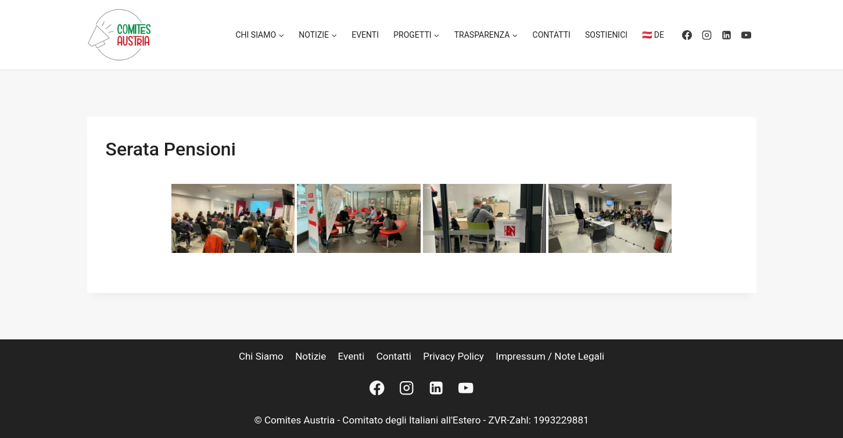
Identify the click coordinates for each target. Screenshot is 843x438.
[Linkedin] (727, 35)
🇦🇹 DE (653, 34)
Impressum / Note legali (550, 356)
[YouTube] (746, 35)
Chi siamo (261, 356)
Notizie (310, 356)
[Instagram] (707, 35)
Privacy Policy (453, 356)
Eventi (365, 34)
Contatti (552, 34)
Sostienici (606, 34)
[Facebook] (687, 35)
